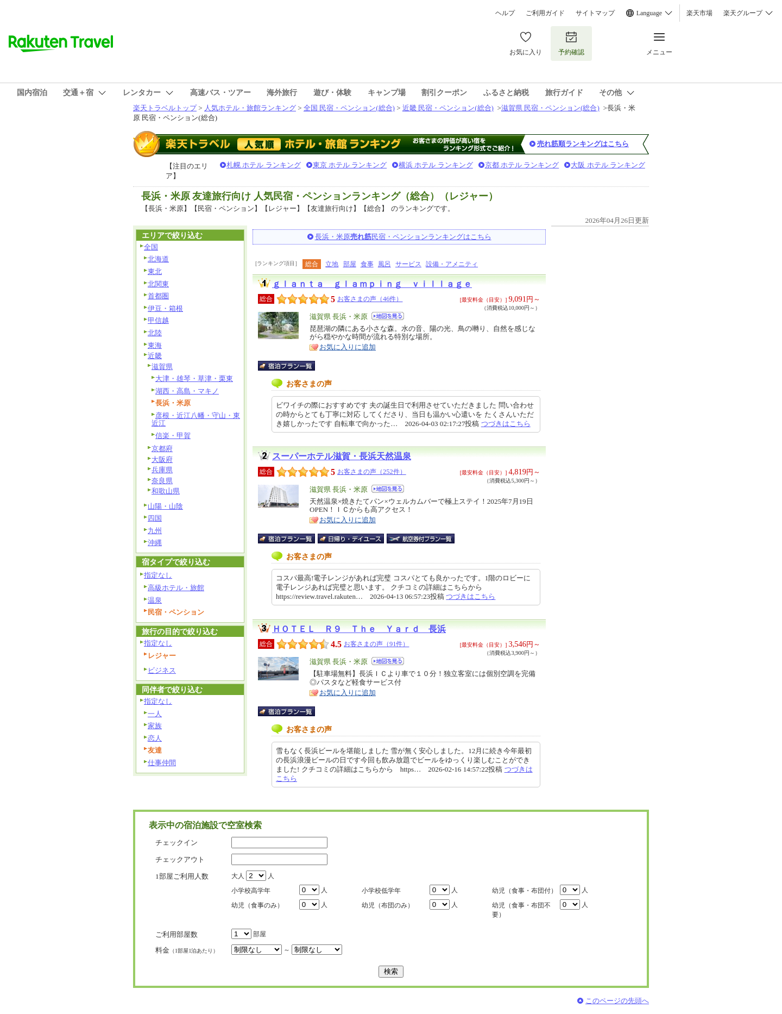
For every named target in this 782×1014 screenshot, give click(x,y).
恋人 (155, 738)
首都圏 (158, 296)
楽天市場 (699, 13)
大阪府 (162, 459)
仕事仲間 (162, 763)
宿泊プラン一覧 (292, 366)
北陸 (155, 333)
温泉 (155, 600)
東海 (155, 345)
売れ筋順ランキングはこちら (583, 144)
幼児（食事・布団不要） (521, 910)
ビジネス (162, 670)
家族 (155, 726)
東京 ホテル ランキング (350, 165)
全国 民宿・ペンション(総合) (349, 108)
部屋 (349, 264)
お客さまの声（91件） (376, 644)
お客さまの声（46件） (369, 299)
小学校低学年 (381, 890)
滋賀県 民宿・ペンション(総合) (550, 108)
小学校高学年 (250, 890)
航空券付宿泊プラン (421, 538)
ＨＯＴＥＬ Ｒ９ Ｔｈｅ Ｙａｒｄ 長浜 (359, 629)
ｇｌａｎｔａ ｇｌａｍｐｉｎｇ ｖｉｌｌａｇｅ (372, 284)
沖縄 (155, 543)
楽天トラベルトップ (165, 108)
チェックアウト (180, 859)
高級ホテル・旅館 (176, 588)
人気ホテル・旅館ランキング (250, 108)
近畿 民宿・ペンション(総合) (448, 108)
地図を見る (387, 316)
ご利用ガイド (545, 13)
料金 (186, 950)
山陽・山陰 (165, 506)
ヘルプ (505, 13)
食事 (367, 264)
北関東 (158, 284)
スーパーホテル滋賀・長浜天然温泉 (341, 456)
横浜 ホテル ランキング (436, 165)
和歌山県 (166, 491)
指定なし (158, 575)
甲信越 (158, 320)
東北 (155, 271)
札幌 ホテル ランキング (263, 165)
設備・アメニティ (452, 264)
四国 (155, 518)
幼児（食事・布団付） (524, 890)
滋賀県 (162, 366)
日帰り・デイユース (352, 538)
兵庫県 (162, 470)
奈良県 (162, 481)
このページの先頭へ (617, 1001)
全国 (151, 247)
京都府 (162, 449)
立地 (331, 264)
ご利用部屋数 (176, 934)
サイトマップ (595, 13)
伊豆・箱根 (165, 308)
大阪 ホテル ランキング (608, 165)
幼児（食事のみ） (257, 905)
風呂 (384, 264)
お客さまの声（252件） (371, 471)
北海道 (158, 259)
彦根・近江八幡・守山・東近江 (196, 419)
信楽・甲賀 (173, 435)
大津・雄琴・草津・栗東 (194, 378)
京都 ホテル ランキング (522, 165)
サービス (408, 264)
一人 (155, 714)
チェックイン (176, 842)
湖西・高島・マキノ (187, 391)
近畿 (155, 356)
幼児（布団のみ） (388, 905)
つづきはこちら (506, 424)
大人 (237, 876)
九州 (155, 531)
